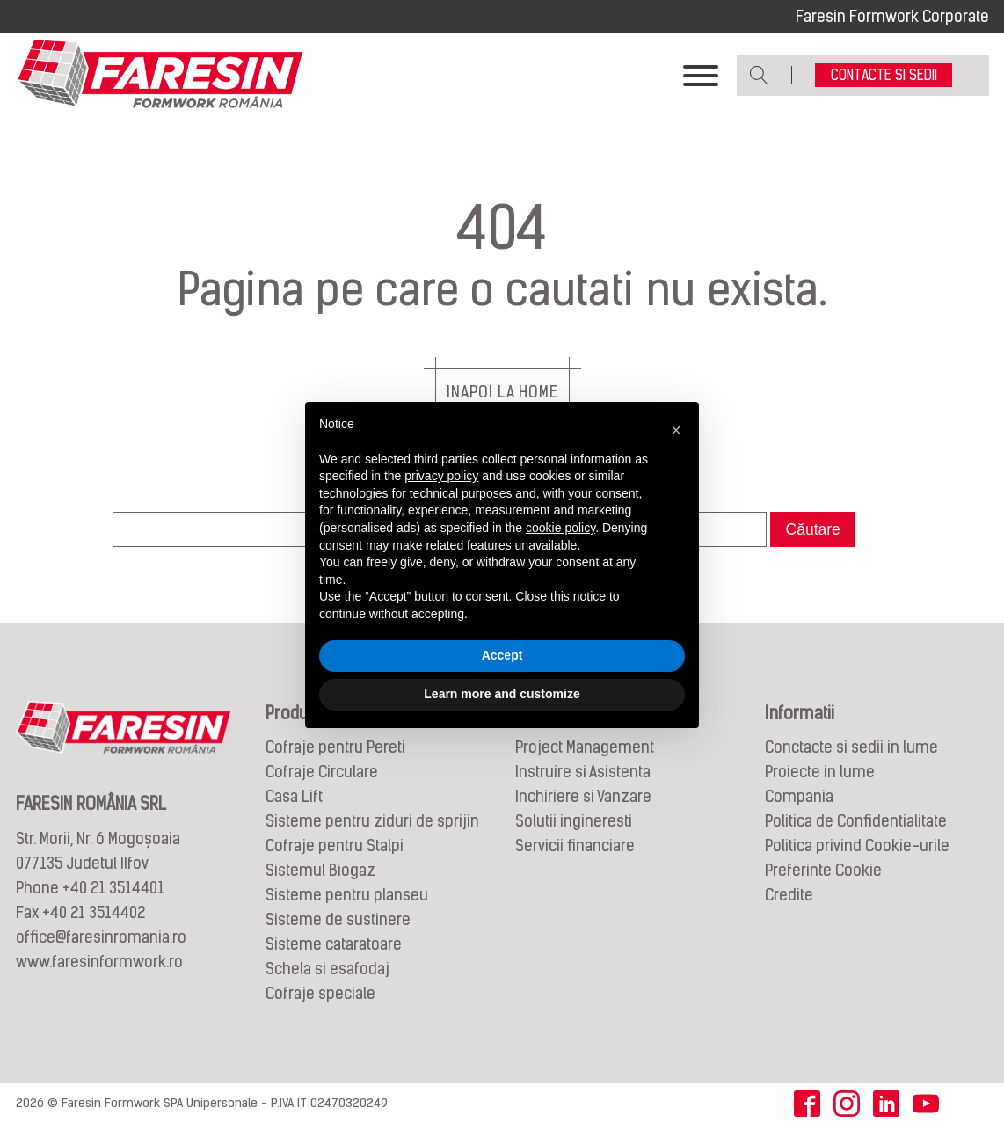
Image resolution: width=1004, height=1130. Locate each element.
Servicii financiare (575, 845)
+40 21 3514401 (113, 887)
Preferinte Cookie (823, 870)
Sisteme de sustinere (338, 919)
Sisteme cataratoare (334, 944)
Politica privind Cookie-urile (857, 845)
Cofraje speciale (320, 993)
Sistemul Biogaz (320, 870)
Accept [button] (502, 655)
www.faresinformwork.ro (99, 961)
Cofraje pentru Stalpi (335, 845)
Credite (789, 895)
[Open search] (759, 75)
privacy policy (441, 476)
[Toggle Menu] (700, 75)
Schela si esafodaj (327, 968)
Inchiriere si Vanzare (583, 796)
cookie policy (560, 528)
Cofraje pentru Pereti (335, 747)
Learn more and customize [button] (501, 694)
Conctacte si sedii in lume (851, 747)
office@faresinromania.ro (101, 937)
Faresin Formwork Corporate (892, 16)
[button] (676, 430)
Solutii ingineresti (573, 821)
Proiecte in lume (820, 771)
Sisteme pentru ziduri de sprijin (372, 821)
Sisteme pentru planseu (347, 895)
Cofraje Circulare (322, 771)
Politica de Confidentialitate (856, 821)
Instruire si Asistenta (583, 771)
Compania (799, 796)
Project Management (584, 747)
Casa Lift (294, 796)
